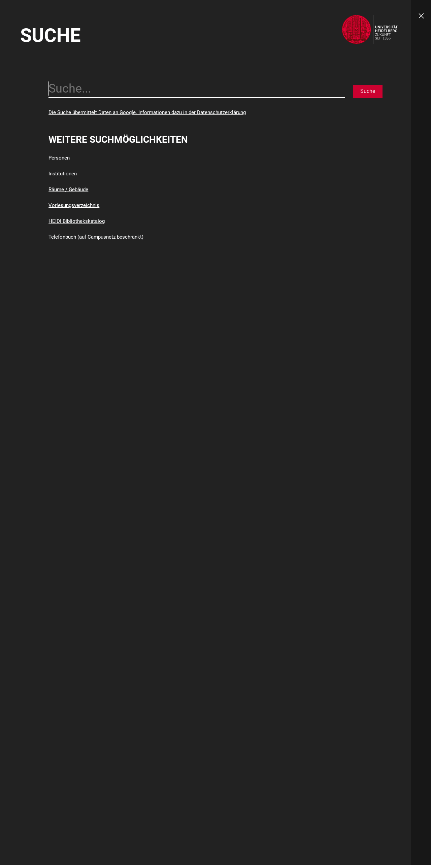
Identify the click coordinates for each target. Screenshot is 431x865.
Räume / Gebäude (68, 189)
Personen (59, 158)
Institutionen (62, 174)
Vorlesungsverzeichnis (73, 205)
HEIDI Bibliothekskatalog (76, 221)
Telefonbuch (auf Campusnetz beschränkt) (95, 237)
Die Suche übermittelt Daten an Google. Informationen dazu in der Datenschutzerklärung (147, 112)
